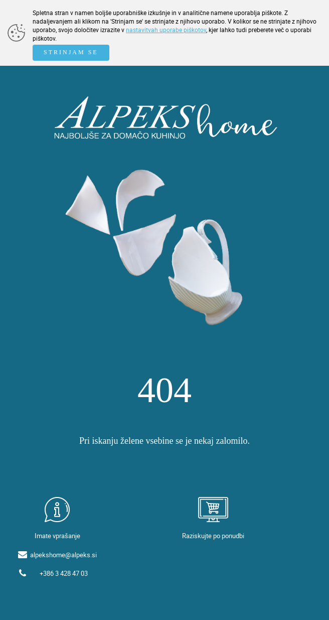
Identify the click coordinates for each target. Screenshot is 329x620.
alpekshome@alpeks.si (63, 554)
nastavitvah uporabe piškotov (166, 30)
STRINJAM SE (71, 52)
